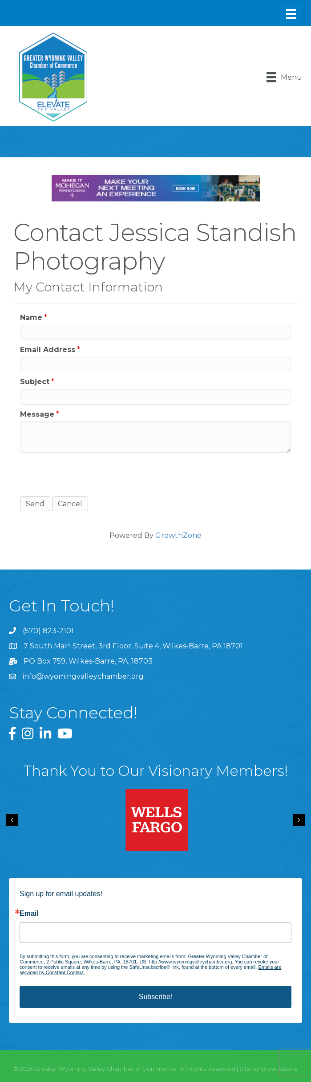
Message (37, 414)
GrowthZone (178, 535)
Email (29, 913)
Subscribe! (156, 996)
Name (31, 317)
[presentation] (87, 474)
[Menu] (291, 13)
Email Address (47, 349)
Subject (34, 381)
